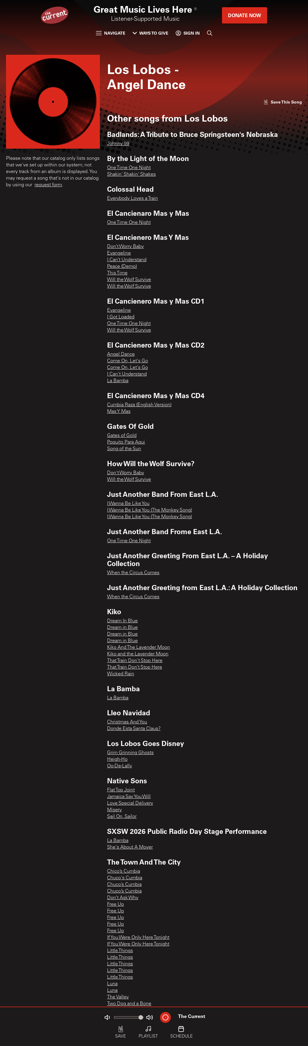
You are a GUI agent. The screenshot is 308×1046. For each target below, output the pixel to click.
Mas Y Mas (119, 411)
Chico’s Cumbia (123, 871)
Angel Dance (121, 354)
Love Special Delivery (130, 803)
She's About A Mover (130, 847)
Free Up (115, 904)
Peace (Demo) (122, 266)
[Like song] (282, 102)
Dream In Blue (122, 621)
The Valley (118, 997)
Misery (114, 810)
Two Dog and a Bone (129, 1003)
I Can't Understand (127, 374)
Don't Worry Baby (125, 473)
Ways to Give (150, 33)
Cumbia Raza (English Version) (139, 405)
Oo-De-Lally (119, 766)
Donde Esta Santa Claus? (134, 728)
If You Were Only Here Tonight (138, 937)
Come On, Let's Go (127, 361)
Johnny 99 (118, 143)
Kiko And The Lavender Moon (138, 647)
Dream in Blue (122, 627)
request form (48, 185)
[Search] (210, 33)
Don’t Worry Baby (125, 246)
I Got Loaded (120, 317)
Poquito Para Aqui (126, 442)
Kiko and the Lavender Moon (137, 654)
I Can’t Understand (126, 260)
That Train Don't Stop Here (134, 660)
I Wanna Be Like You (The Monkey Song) (149, 510)
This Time (117, 273)
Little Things (120, 951)
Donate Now (244, 15)
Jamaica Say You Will (129, 796)
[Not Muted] (107, 1017)
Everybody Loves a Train (132, 198)
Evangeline (119, 253)
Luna (112, 984)
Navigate (110, 33)
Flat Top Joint (121, 790)
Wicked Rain (120, 674)
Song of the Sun (124, 449)
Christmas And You (127, 722)
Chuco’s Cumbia (124, 884)
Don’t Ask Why (122, 898)
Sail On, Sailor (122, 816)
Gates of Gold (122, 435)
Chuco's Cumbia (124, 878)
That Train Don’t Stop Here (134, 667)
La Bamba (117, 381)
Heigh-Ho (117, 759)
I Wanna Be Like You (128, 503)
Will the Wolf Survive (129, 279)
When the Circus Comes (133, 573)
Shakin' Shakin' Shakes (131, 174)
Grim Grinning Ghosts (130, 752)
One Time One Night (129, 168)
